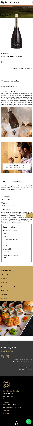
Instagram (6, 411)
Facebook (6, 414)
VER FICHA (6, 62)
